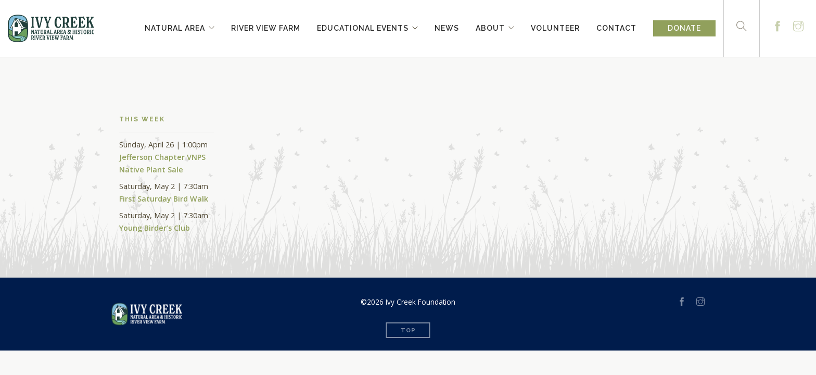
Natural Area (175, 26)
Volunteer (555, 26)
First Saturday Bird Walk (163, 199)
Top (408, 330)
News (447, 26)
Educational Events (363, 26)
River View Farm (265, 26)
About (490, 26)
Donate (684, 28)
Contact (616, 26)
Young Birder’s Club (154, 228)
